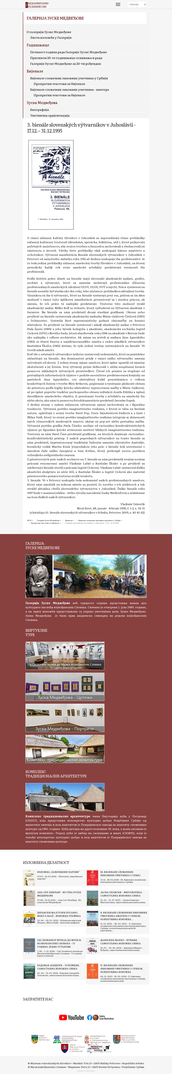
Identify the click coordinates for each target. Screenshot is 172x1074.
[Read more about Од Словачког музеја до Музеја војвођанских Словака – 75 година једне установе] (29, 946)
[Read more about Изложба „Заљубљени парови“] (29, 877)
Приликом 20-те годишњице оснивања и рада (66, 58)
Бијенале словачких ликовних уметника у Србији (69, 78)
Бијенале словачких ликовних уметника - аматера (69, 89)
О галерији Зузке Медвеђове (49, 32)
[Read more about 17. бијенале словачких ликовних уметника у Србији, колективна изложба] (92, 971)
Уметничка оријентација (50, 115)
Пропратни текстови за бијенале (59, 83)
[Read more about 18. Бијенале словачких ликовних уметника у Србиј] (92, 877)
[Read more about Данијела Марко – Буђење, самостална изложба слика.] (92, 946)
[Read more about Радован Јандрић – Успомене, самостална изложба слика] (29, 971)
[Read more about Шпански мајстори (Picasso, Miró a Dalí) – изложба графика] (29, 918)
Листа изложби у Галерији (51, 37)
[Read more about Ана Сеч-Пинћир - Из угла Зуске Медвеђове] (29, 898)
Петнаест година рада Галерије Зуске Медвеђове (68, 52)
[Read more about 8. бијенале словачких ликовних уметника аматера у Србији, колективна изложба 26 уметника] (92, 918)
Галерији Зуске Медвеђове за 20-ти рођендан (65, 63)
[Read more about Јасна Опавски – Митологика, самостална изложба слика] (92, 898)
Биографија (39, 109)
